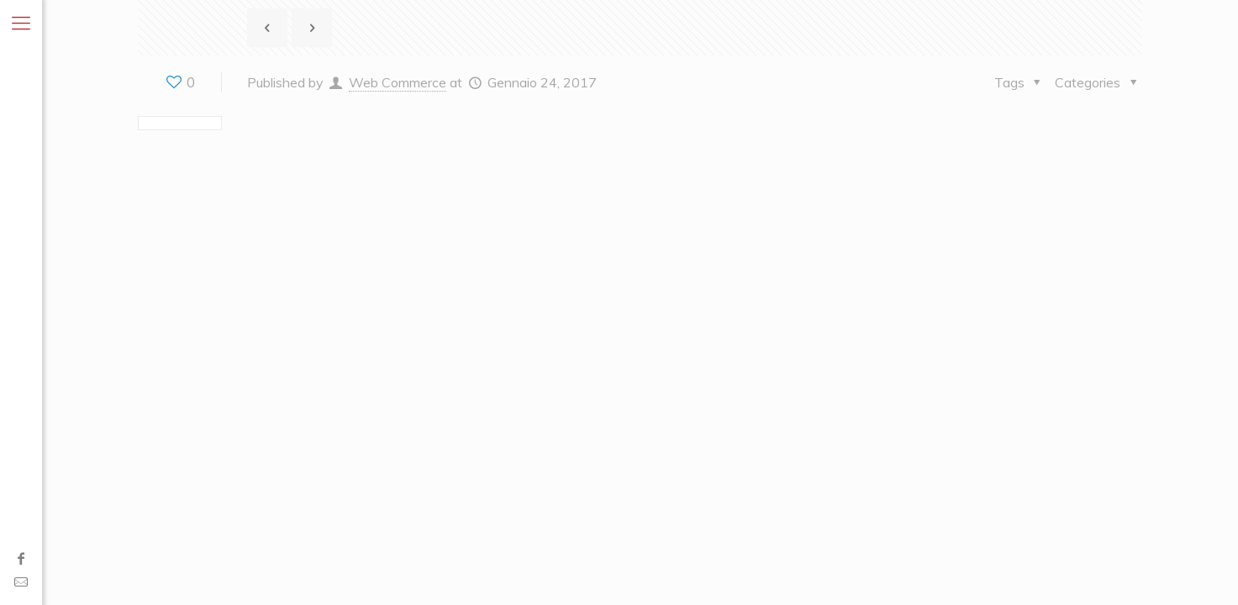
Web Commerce (397, 82)
